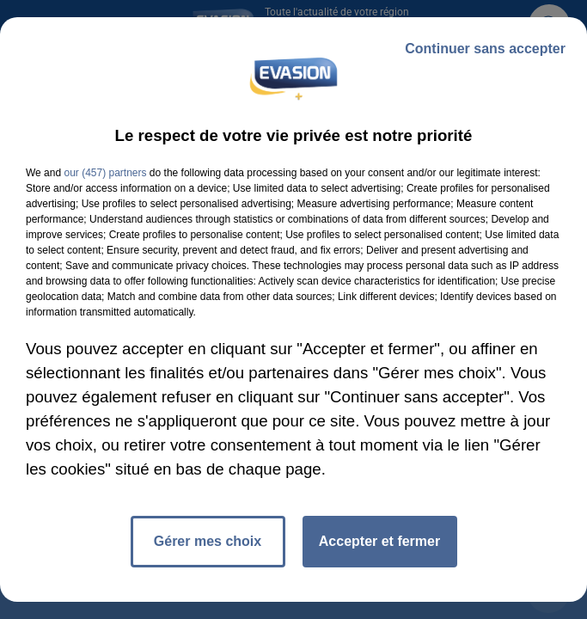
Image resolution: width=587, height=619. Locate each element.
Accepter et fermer (379, 541)
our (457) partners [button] (105, 173)
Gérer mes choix (207, 541)
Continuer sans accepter (485, 48)
